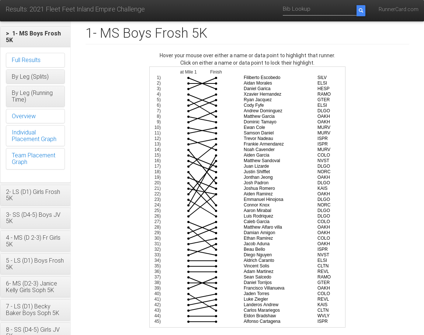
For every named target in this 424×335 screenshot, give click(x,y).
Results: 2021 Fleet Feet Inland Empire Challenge (75, 9)
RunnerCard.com (398, 9)
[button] (35, 37)
